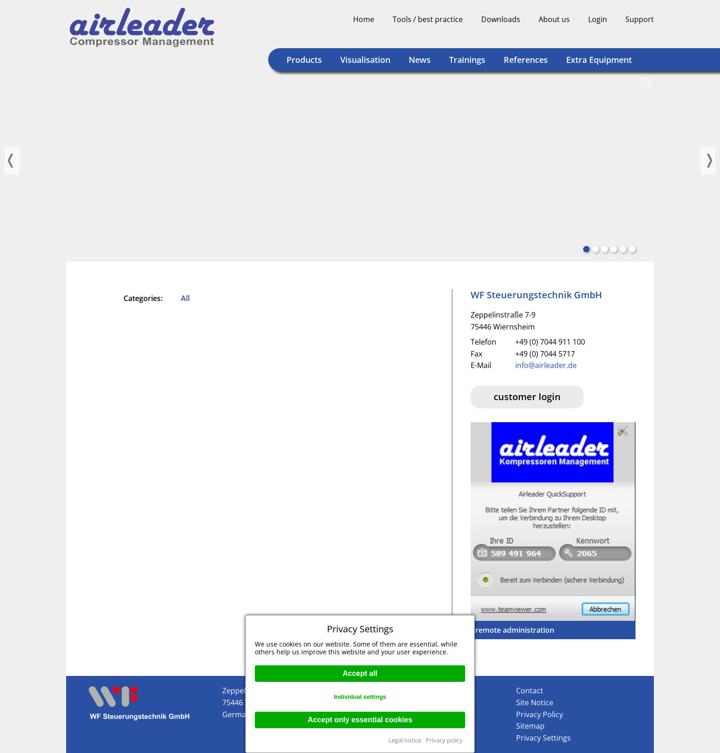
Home (363, 19)
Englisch (629, 35)
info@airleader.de (546, 365)
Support (639, 19)
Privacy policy (444, 740)
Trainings (467, 59)
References (526, 59)
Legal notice (404, 740)
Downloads (500, 19)
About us (554, 19)
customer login (527, 396)
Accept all (360, 673)
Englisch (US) (646, 35)
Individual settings (360, 696)
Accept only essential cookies (360, 720)
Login (597, 19)
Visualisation (365, 59)
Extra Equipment (599, 59)
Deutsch (611, 35)
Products (304, 59)
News (420, 59)
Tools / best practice (428, 19)
